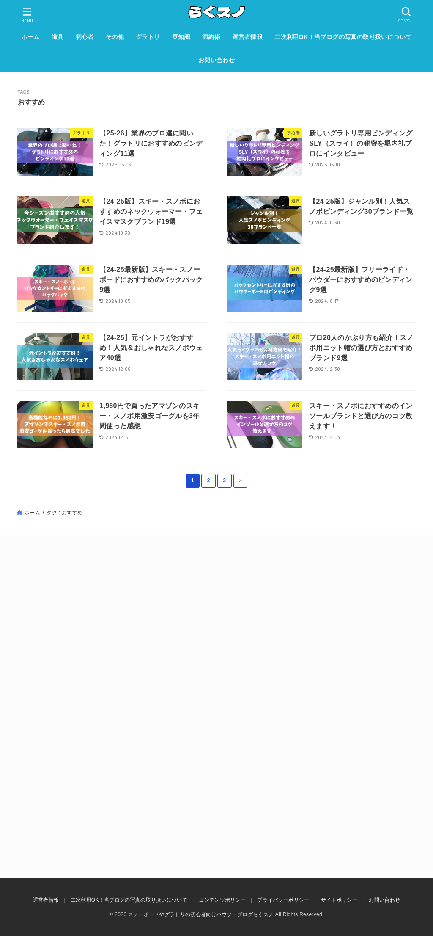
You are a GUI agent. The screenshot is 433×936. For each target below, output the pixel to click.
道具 (58, 36)
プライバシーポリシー (283, 900)
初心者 (85, 36)
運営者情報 (247, 36)
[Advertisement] (216, 632)
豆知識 (181, 36)
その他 (115, 36)
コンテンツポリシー (222, 900)
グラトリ (148, 36)
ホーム (31, 36)
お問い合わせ (216, 60)
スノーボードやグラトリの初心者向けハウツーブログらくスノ (201, 914)
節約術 (211, 36)
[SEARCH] (406, 15)
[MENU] (27, 15)
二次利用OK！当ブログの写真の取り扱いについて (342, 36)
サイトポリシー (339, 900)
